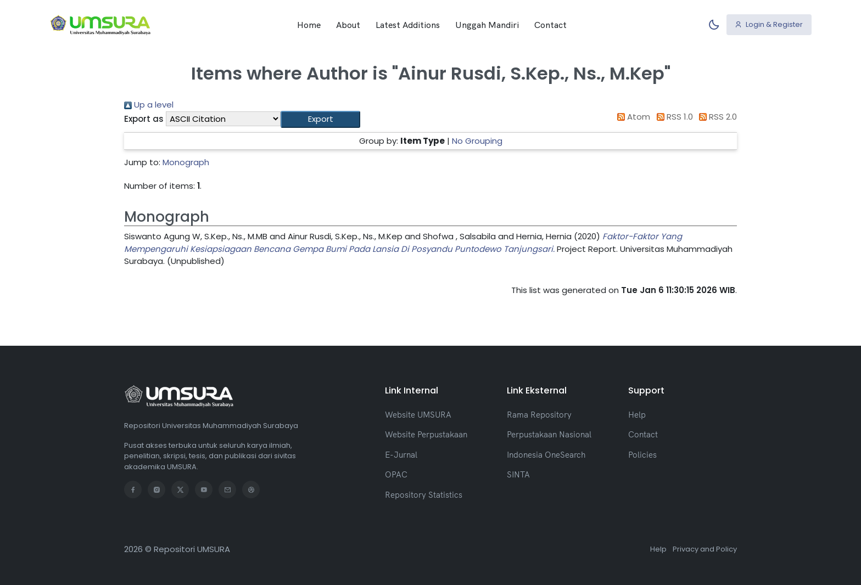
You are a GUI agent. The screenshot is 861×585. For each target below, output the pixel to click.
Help (637, 414)
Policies (642, 454)
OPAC (396, 474)
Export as (144, 119)
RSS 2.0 (716, 116)
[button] (320, 119)
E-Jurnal (401, 454)
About (348, 24)
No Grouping (477, 141)
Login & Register (769, 24)
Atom (632, 116)
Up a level (149, 104)
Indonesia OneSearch (546, 454)
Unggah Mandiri (487, 24)
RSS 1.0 (672, 116)
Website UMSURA (418, 414)
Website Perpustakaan (426, 434)
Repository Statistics (423, 495)
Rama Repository (539, 414)
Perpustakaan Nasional (549, 434)
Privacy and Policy (705, 549)
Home (309, 24)
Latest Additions (408, 24)
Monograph (186, 162)
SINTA (518, 474)
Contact (550, 24)
